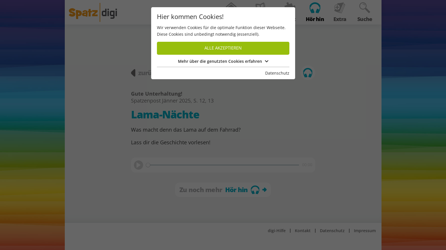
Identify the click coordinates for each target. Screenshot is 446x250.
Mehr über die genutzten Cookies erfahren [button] (223, 61)
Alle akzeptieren (223, 48)
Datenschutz (277, 73)
